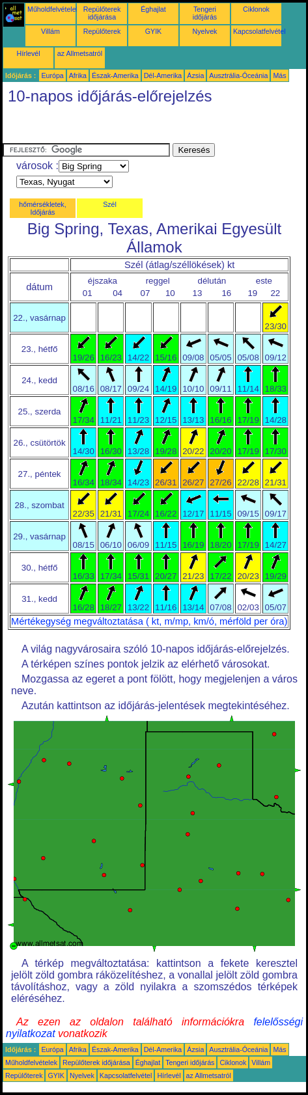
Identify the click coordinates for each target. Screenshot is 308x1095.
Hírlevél (28, 53)
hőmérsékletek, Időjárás (42, 208)
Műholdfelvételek (53, 9)
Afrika (78, 75)
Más (279, 75)
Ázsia (195, 75)
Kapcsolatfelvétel (259, 31)
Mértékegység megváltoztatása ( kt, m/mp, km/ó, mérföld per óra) (149, 621)
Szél (110, 204)
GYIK (153, 31)
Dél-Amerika (163, 75)
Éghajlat (153, 9)
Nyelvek (205, 31)
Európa (52, 75)
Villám (50, 31)
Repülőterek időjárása (101, 13)
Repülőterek (101, 31)
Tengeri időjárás (205, 13)
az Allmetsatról (79, 53)
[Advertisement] (107, 127)
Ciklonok (256, 9)
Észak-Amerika (115, 75)
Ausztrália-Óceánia (238, 75)
